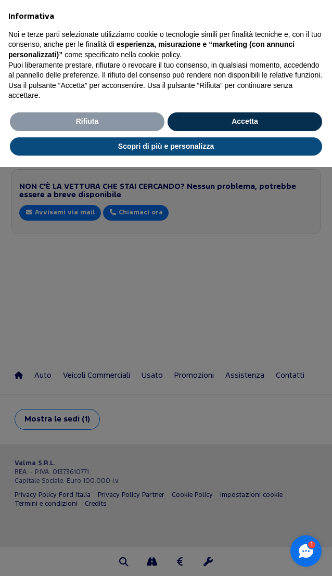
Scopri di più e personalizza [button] (166, 146)
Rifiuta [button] (87, 121)
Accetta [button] (245, 121)
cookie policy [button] (159, 54)
